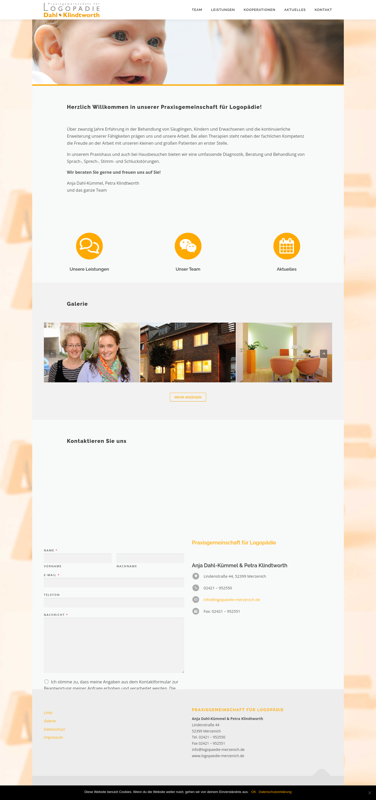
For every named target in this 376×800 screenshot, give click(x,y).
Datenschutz (54, 729)
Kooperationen (260, 10)
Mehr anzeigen (188, 397)
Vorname (53, 635)
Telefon (52, 664)
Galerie (50, 720)
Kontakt (323, 10)
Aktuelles (295, 10)
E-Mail (51, 644)
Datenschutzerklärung (275, 792)
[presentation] (52, 354)
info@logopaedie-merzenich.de (232, 668)
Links (48, 712)
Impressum (53, 737)
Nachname (127, 635)
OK (253, 792)
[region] (188, 51)
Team (197, 10)
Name (50, 619)
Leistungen (223, 10)
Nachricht (56, 683)
